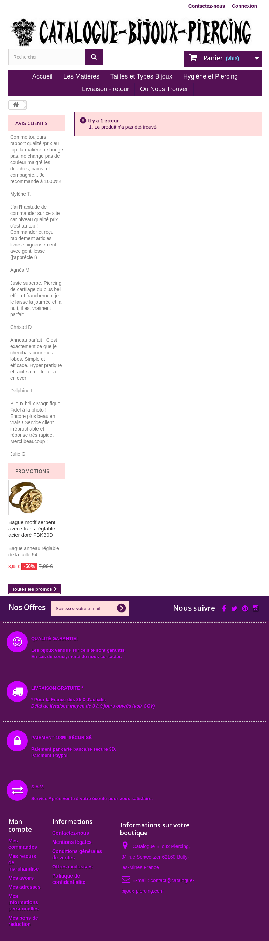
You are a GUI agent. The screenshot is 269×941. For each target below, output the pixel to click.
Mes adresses (24, 887)
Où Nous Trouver (164, 89)
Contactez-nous (206, 6)
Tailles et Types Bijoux (141, 76)
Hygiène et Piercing (210, 76)
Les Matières (81, 76)
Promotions (32, 471)
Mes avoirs (21, 878)
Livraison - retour (105, 89)
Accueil (42, 76)
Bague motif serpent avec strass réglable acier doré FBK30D (31, 528)
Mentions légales (72, 842)
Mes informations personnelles (23, 902)
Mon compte (20, 825)
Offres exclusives (72, 866)
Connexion (244, 6)
